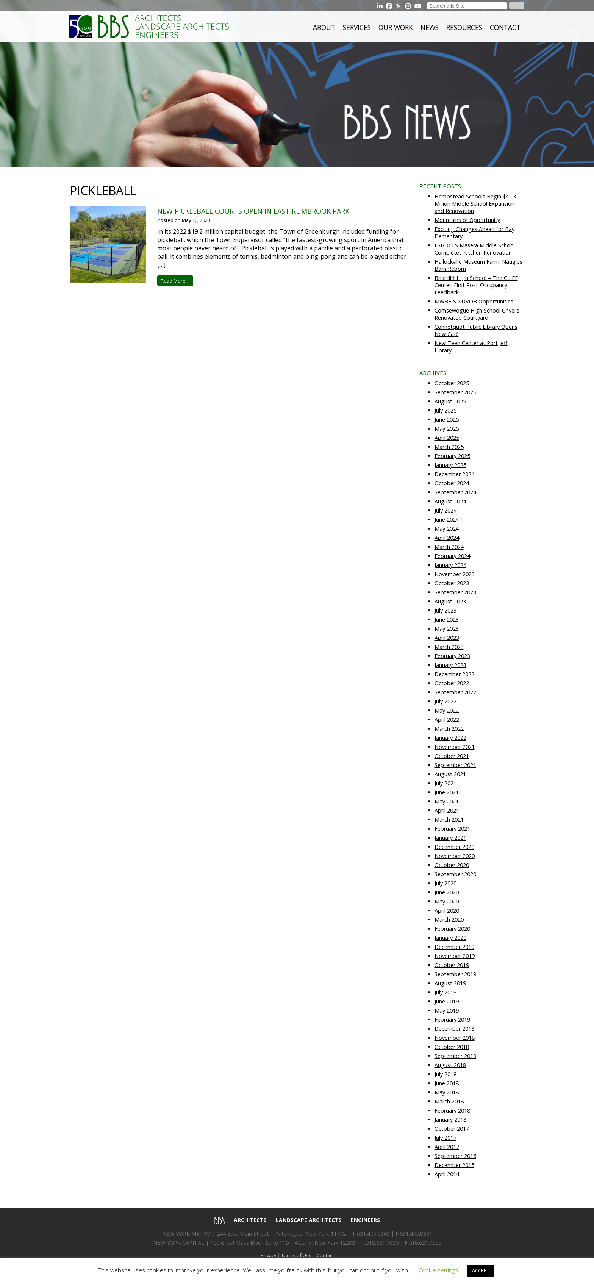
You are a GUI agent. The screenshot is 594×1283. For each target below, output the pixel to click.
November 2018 (455, 1037)
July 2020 (445, 883)
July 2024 (445, 510)
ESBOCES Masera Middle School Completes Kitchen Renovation (475, 249)
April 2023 (447, 637)
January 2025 (450, 465)
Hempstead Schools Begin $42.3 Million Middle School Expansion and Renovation (475, 203)
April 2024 (447, 537)
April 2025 (447, 437)
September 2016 (455, 1156)
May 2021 (447, 801)
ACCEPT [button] (480, 1270)
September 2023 (455, 592)
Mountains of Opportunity (467, 219)
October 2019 (452, 965)
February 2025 (452, 455)
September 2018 (455, 1056)
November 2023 (455, 574)
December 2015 (454, 1165)
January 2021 (450, 837)
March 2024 (449, 546)
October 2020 (452, 865)
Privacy (268, 1255)
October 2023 (452, 583)
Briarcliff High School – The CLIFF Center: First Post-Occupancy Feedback (476, 285)
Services (357, 27)
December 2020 (454, 846)
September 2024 (455, 492)
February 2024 (452, 555)
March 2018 (449, 1101)
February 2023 (452, 655)
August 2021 (450, 774)
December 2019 (454, 946)
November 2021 (455, 746)
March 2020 (449, 919)
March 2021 (449, 819)
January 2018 (450, 1119)
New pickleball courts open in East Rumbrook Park (253, 211)
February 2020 (452, 928)
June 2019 (447, 1001)
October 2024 (452, 483)
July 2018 (445, 1074)
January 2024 (450, 565)
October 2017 (452, 1128)
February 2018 (452, 1110)
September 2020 (455, 874)
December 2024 (454, 474)
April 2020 (447, 910)
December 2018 (454, 1028)
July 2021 (445, 783)
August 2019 (450, 983)
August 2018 (450, 1065)
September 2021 (455, 765)
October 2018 (452, 1046)
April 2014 (447, 1174)
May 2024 (447, 528)
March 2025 (449, 446)
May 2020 (447, 901)
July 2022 (445, 701)
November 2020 (455, 856)
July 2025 (445, 410)
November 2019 (455, 956)
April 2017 (447, 1146)
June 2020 (447, 892)
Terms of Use (296, 1255)
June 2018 (447, 1083)
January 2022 (450, 737)
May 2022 (447, 710)
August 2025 (450, 401)
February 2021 (452, 828)
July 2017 (445, 1137)
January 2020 (450, 937)
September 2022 (455, 692)
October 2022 (452, 683)
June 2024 (447, 519)
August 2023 (450, 601)
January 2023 (450, 665)
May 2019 (447, 1010)
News (429, 27)
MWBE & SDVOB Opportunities (474, 301)
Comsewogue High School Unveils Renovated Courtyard (477, 314)
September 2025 (455, 392)
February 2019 (452, 1019)
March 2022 (449, 728)
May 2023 (447, 628)
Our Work (395, 27)
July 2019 (445, 992)
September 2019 (455, 974)
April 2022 (447, 719)
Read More (175, 280)
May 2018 (447, 1092)
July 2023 (445, 610)
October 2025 (452, 383)
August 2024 (450, 501)
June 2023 (447, 619)
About (324, 27)
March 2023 (449, 646)
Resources (464, 27)
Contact (505, 27)
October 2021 (452, 755)
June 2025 (447, 419)
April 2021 (447, 810)
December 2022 (454, 674)
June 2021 (447, 792)
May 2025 (447, 428)
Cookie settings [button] (438, 1270)
